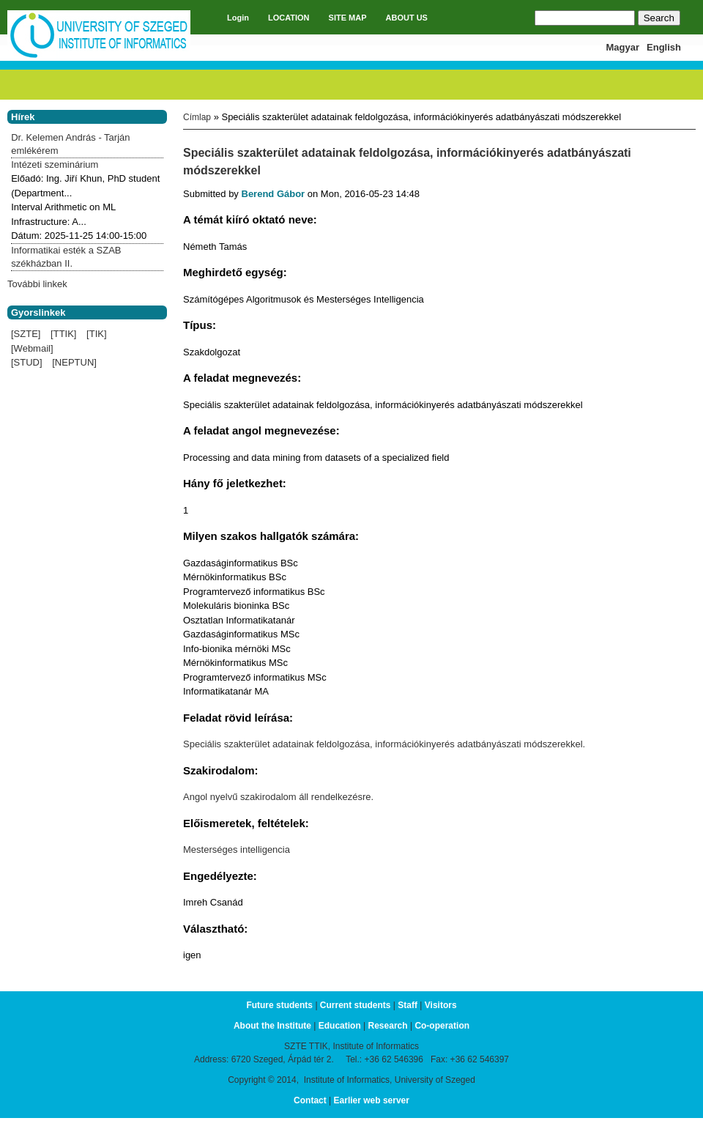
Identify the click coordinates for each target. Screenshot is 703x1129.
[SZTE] (25, 333)
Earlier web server (371, 1100)
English (664, 47)
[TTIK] (63, 333)
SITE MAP (348, 17)
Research (388, 1026)
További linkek (37, 283)
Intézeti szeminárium (54, 164)
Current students (355, 1005)
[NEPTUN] (74, 362)
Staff (407, 1005)
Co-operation (441, 1026)
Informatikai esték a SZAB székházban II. (66, 257)
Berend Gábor (273, 193)
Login (238, 17)
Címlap (197, 117)
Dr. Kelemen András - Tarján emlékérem (70, 144)
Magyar (623, 47)
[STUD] (26, 362)
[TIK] (96, 333)
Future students (279, 1005)
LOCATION (289, 17)
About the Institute (272, 1026)
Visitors (441, 1005)
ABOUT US (407, 17)
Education (340, 1026)
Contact (310, 1100)
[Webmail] (32, 348)
